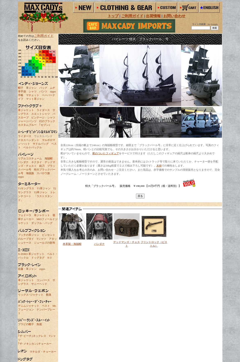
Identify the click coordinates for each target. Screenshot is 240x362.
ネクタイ (36, 162)
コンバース (43, 280)
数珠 (48, 294)
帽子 (20, 87)
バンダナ (23, 162)
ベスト (46, 305)
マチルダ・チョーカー (43, 351)
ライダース (43, 110)
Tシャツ (41, 238)
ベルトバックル (32, 147)
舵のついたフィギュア (105, 153)
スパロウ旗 (43, 173)
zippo (53, 91)
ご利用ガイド (44, 35)
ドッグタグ (38, 257)
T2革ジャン (40, 192)
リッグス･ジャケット (30, 294)
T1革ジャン (43, 188)
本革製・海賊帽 (72, 243)
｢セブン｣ (44, 124)
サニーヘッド (39, 283)
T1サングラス (26, 188)
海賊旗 (30, 173)
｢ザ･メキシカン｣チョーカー (35, 343)
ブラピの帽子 (26, 324)
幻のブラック (47, 121)
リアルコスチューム (30, 158)
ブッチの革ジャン (28, 234)
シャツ (33, 91)
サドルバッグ (41, 143)
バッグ (43, 87)
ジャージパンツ (27, 121)
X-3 (49, 257)
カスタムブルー (27, 124)
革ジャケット (26, 110)
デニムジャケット (28, 305)
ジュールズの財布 (44, 242)
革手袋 (22, 91)
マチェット (32, 95)
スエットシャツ (40, 113)
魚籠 (39, 324)
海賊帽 (49, 158)
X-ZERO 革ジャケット (31, 253)
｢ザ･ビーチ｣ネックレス (32, 335)
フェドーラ (24, 215)
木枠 (159, 165)
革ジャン (31, 87)
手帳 (20, 95)
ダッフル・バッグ (42, 223)
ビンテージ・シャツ (43, 117)
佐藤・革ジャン (27, 268)
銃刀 (42, 165)
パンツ (43, 91)
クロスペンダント (28, 140)
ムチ (52, 87)
